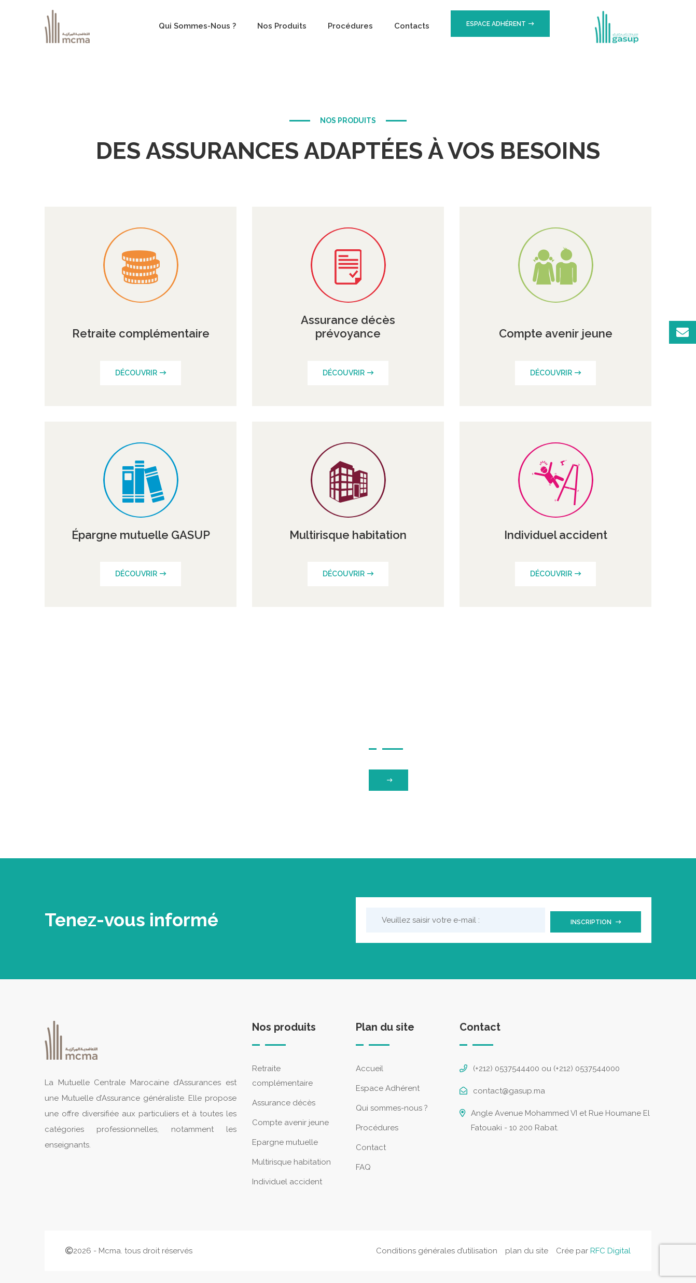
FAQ (363, 1163)
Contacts (411, 26)
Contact (371, 1144)
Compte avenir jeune (290, 1119)
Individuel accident (287, 1178)
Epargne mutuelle (285, 1138)
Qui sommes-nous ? (197, 26)
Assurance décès (283, 1099)
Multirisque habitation (291, 1158)
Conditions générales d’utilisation (436, 1247)
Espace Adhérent (388, 1084)
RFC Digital (610, 1247)
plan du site (526, 1247)
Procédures (350, 26)
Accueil (369, 1065)
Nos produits (282, 26)
